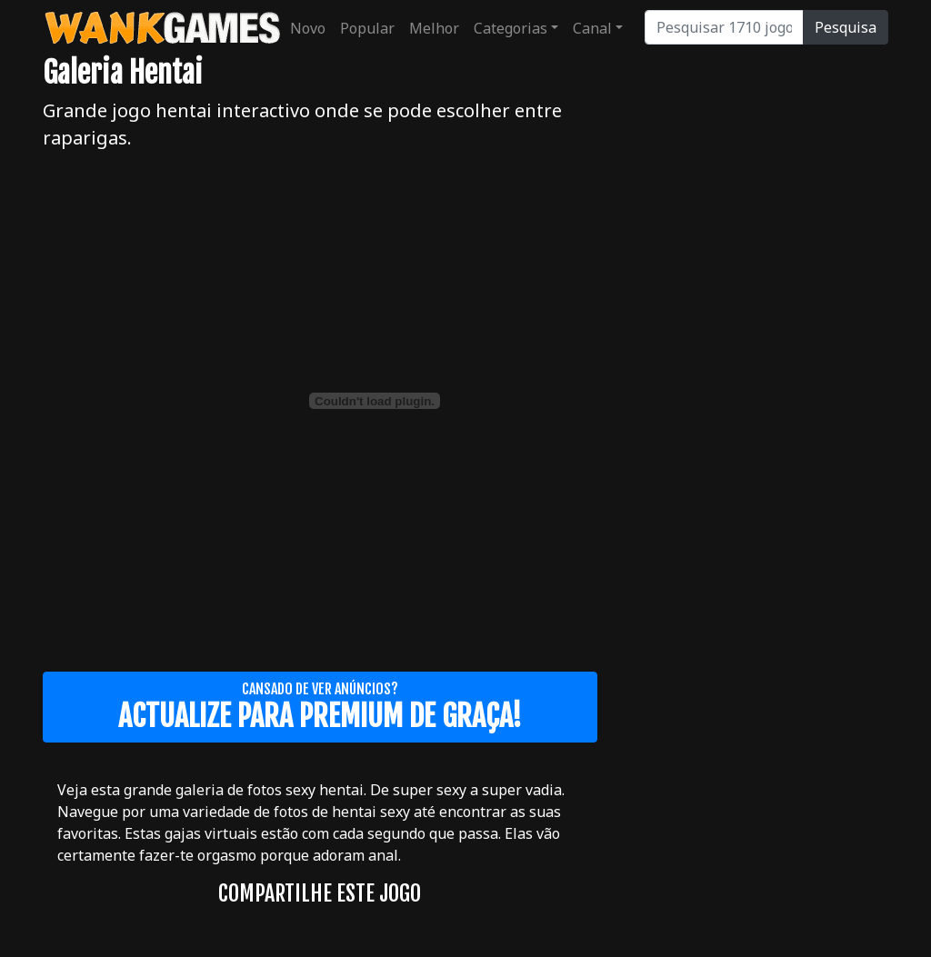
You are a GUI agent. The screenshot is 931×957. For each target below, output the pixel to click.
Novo (307, 28)
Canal (592, 28)
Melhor (434, 28)
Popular (367, 28)
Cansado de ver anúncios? (320, 707)
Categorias (510, 28)
